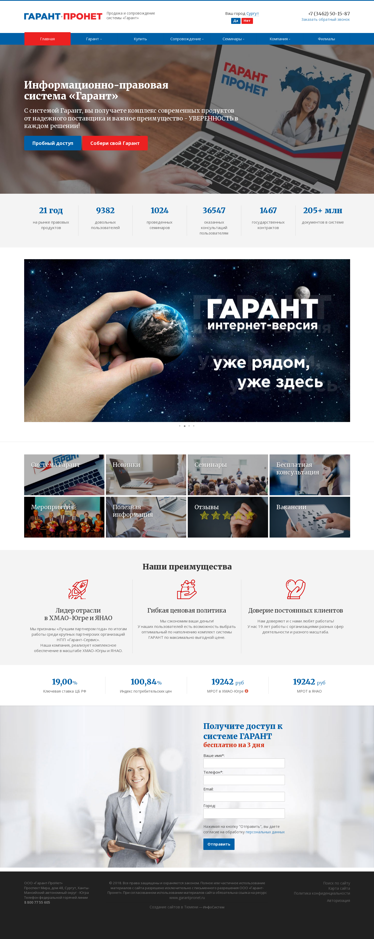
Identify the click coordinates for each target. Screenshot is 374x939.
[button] (29, 341)
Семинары (234, 38)
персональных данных (265, 835)
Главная (47, 38)
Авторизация (338, 900)
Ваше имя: (214, 759)
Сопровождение (187, 38)
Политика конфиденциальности (322, 893)
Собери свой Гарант (115, 143)
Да (235, 20)
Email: (208, 792)
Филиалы (326, 38)
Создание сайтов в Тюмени (172, 908)
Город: (209, 809)
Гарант (94, 38)
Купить (140, 38)
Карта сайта (339, 888)
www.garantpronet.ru (220, 898)
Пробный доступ (52, 143)
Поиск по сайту (336, 883)
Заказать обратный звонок (326, 19)
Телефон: (213, 776)
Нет (247, 20)
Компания (280, 38)
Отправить (219, 847)
